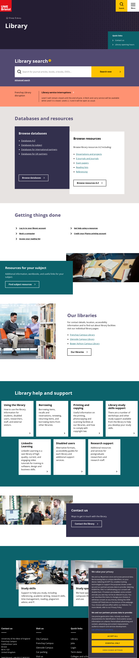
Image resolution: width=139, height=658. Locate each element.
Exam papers (82, 163)
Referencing (82, 171)
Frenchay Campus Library (82, 334)
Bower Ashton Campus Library (85, 343)
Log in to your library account (32, 228)
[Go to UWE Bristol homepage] (7, 18)
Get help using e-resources (86, 228)
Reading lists (82, 167)
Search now (106, 72)
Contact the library (84, 523)
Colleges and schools (81, 656)
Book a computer (27, 233)
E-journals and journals (87, 158)
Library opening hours (124, 44)
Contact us (119, 40)
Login (73, 647)
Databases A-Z (28, 140)
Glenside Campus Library (82, 339)
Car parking (41, 652)
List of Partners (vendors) (102, 637)
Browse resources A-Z (88, 183)
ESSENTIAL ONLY (112, 650)
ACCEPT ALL (113, 643)
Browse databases (31, 177)
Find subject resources (20, 284)
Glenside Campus (44, 647)
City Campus (42, 638)
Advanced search (22, 80)
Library (74, 638)
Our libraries (77, 352)
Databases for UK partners (34, 153)
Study (12, 18)
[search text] (53, 71)
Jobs (73, 643)
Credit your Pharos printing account (90, 233)
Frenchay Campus (45, 643)
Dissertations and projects (89, 154)
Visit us (39, 656)
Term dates (76, 652)
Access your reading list (29, 239)
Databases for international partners (39, 149)
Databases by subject (31, 145)
